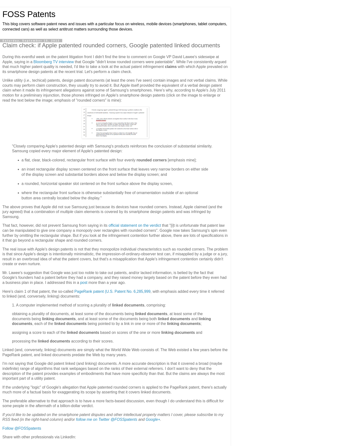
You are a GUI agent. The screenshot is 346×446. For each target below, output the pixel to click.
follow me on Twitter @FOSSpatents (106, 419)
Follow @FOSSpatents (21, 428)
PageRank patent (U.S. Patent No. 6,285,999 (112, 291)
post (83, 283)
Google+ (153, 419)
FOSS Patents (29, 14)
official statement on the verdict (135, 225)
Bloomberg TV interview (53, 62)
